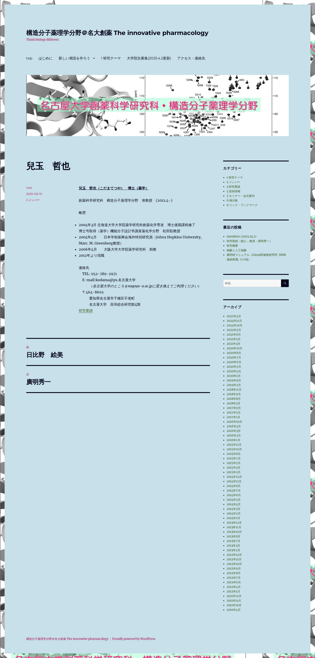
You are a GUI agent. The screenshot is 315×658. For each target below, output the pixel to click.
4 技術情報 (233, 191)
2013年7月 (233, 541)
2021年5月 (234, 339)
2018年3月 (233, 403)
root (29, 187)
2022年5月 (234, 330)
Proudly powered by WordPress (134, 639)
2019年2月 (234, 385)
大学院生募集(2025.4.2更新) (149, 58)
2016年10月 (234, 422)
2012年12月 (234, 555)
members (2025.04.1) (241, 236)
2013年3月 (233, 545)
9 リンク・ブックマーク (242, 205)
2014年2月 (234, 513)
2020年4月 (234, 371)
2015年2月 (234, 472)
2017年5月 (234, 412)
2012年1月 (233, 591)
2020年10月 (234, 348)
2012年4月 (234, 587)
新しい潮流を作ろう (74, 58)
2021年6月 (234, 334)
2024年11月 (234, 321)
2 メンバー (33, 200)
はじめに (45, 58)
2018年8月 (234, 399)
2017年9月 (234, 408)
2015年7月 (234, 458)
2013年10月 (234, 532)
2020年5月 (234, 367)
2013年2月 (233, 550)
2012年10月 (234, 564)
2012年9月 (234, 568)
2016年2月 (234, 435)
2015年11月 (234, 445)
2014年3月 (233, 509)
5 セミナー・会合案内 (241, 196)
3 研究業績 (233, 187)
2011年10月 (234, 605)
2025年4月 (234, 316)
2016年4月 (234, 426)
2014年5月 (234, 500)
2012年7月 (234, 578)
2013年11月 (234, 527)
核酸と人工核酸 (237, 250)
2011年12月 (234, 596)
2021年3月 (233, 344)
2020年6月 (234, 362)
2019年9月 (234, 380)
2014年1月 (233, 518)
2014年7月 (234, 490)
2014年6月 (234, 495)
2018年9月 (234, 394)
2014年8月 (234, 486)
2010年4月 (234, 610)
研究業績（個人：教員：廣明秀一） (249, 241)
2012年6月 (234, 582)
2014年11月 (234, 481)
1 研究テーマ (111, 58)
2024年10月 (234, 325)
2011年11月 (234, 601)
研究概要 (232, 246)
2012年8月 (234, 573)
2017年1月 (233, 417)
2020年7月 (234, 357)
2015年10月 (234, 449)
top (29, 58)
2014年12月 (234, 477)
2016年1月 (233, 440)
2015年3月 (233, 467)
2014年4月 (234, 504)
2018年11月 (234, 389)
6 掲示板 (232, 200)
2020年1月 (234, 376)
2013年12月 (234, 523)
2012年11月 (234, 559)
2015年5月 (234, 463)
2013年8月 (233, 536)
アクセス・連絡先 (191, 58)
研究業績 (86, 310)
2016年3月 (234, 431)
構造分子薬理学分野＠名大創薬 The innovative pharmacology (117, 32)
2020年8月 (234, 353)
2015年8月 (234, 454)
